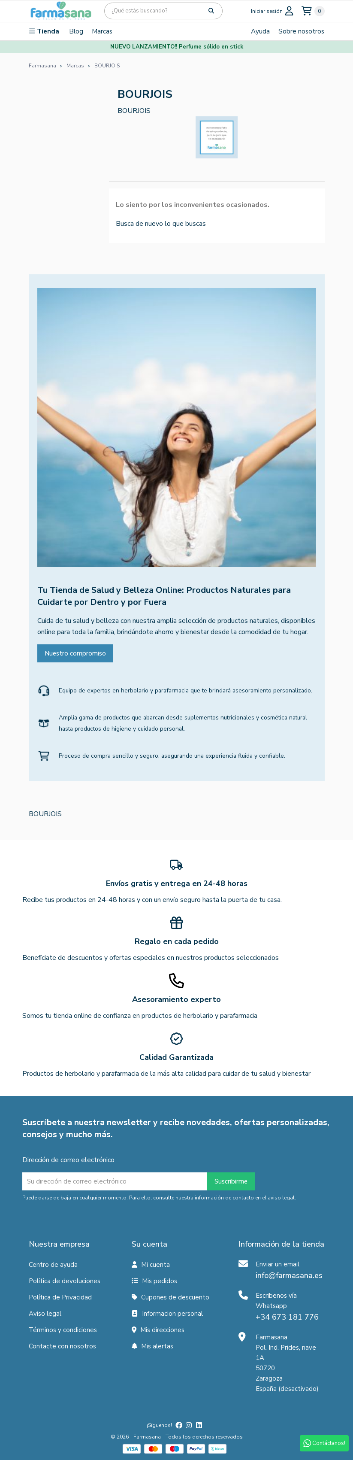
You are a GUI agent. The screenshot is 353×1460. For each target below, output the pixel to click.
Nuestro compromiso (75, 653)
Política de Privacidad (60, 1297)
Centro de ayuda (53, 1264)
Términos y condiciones (63, 1330)
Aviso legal (45, 1313)
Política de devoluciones (64, 1281)
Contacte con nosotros (62, 1346)
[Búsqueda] (163, 11)
